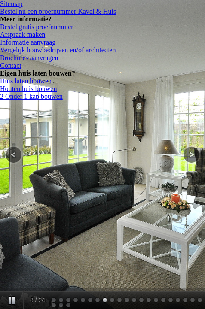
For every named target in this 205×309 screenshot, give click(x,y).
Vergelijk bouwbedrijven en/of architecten (58, 50)
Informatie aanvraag (27, 42)
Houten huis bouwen (28, 88)
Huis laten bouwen (26, 81)
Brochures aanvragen (29, 57)
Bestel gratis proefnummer (36, 26)
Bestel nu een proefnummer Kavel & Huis (58, 11)
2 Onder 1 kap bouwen (31, 96)
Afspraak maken (22, 34)
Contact (10, 65)
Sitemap (11, 3)
